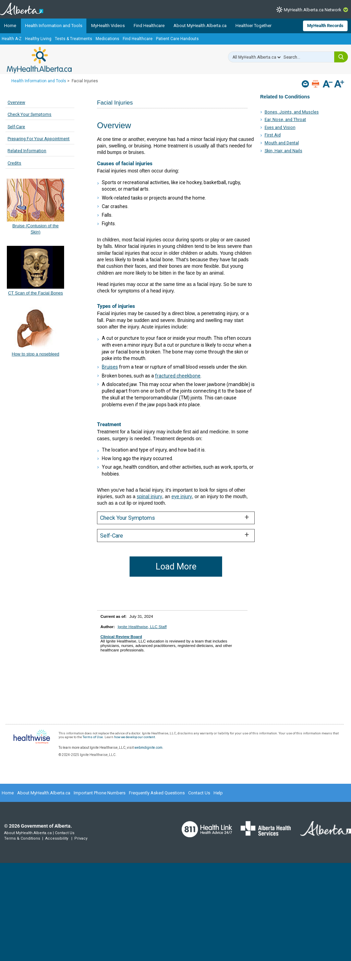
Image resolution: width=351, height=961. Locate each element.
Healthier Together (253, 25)
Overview (16, 102)
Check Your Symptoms (29, 114)
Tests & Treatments (73, 38)
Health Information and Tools (53, 25)
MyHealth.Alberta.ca (39, 60)
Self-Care (16, 126)
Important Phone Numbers (99, 792)
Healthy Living (38, 38)
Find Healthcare (149, 25)
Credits (14, 163)
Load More (176, 567)
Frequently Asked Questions (157, 792)
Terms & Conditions (22, 838)
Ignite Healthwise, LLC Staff (142, 626)
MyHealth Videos (108, 25)
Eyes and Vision (280, 127)
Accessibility (56, 838)
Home (10, 25)
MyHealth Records (325, 25)
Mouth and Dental (282, 142)
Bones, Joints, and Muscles (292, 112)
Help (218, 792)
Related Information (27, 150)
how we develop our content (134, 737)
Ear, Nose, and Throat (285, 119)
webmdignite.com (148, 747)
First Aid (273, 134)
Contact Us (199, 792)
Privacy (80, 838)
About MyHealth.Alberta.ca (200, 25)
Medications (107, 38)
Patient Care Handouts (177, 38)
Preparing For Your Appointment (39, 138)
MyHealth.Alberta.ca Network (312, 9)
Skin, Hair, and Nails (283, 150)
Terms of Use (93, 737)
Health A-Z (12, 38)
